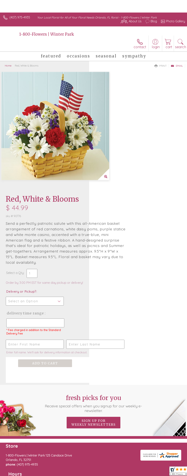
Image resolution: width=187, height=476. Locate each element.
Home (8, 65)
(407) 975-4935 (19, 17)
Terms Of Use (97, 466)
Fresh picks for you (93, 291)
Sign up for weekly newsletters (93, 310)
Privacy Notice (119, 466)
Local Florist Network (147, 466)
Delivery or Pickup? (110, 179)
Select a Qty (104, 160)
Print (160, 65)
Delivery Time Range (114, 201)
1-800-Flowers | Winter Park (46, 34)
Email (177, 65)
